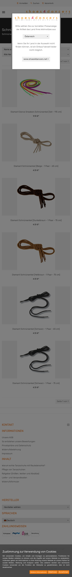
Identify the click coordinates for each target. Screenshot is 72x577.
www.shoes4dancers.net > (36, 59)
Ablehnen (52, 572)
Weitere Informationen (38, 572)
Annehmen (63, 572)
